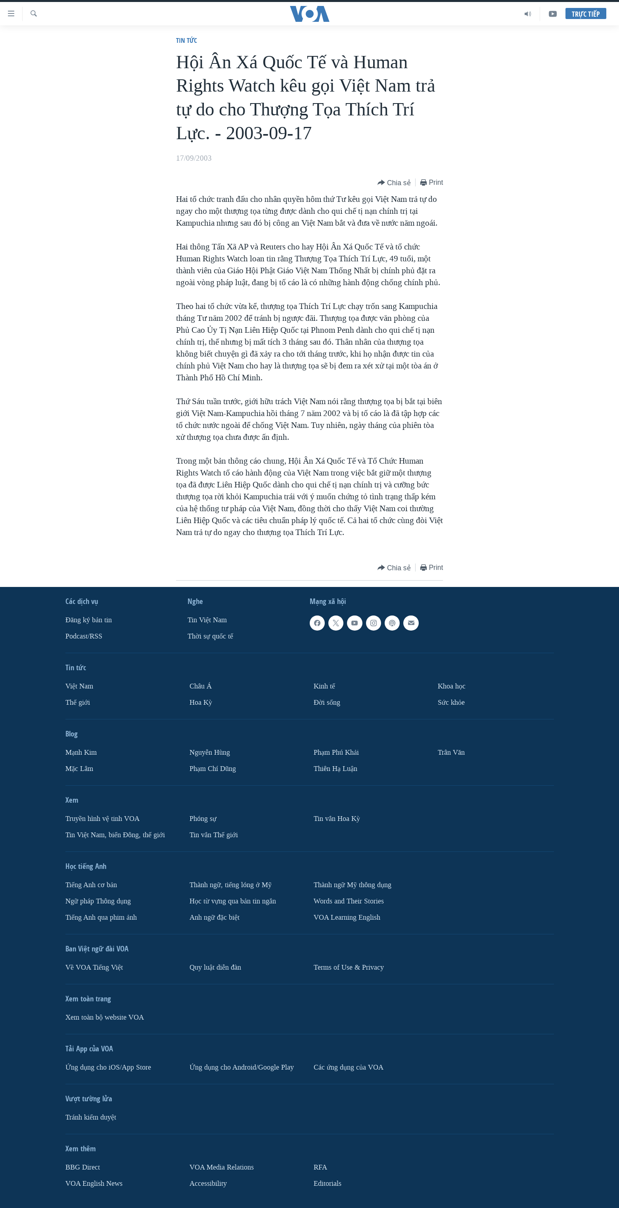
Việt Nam (79, 686)
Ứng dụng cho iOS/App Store (108, 1067)
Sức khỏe (451, 702)
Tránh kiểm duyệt (90, 1117)
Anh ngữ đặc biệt (215, 917)
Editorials (327, 1183)
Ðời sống (327, 702)
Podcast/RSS (83, 636)
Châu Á (201, 686)
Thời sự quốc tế (210, 636)
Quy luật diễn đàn (215, 967)
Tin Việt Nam (207, 620)
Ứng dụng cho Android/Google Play (242, 1067)
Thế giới (77, 702)
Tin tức (186, 40)
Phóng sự (203, 818)
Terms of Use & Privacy (349, 967)
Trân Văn (451, 752)
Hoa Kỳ (201, 702)
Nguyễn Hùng (210, 752)
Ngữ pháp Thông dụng (98, 901)
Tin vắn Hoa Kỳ (337, 818)
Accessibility (208, 1183)
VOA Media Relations (222, 1167)
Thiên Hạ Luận (335, 768)
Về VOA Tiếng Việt (94, 967)
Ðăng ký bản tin (88, 620)
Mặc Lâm (79, 768)
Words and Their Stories (349, 901)
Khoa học (452, 686)
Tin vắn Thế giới (214, 835)
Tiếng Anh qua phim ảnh (101, 917)
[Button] (394, 183)
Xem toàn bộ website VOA (104, 1017)
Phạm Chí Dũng (213, 768)
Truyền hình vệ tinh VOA (102, 818)
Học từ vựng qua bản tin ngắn (233, 901)
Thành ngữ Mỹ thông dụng (352, 885)
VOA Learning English (347, 917)
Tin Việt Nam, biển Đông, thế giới (115, 835)
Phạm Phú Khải (336, 752)
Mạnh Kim (81, 752)
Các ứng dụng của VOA (348, 1067)
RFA (320, 1167)
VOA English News (94, 1183)
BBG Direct (82, 1167)
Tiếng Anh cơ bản (91, 885)
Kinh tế (324, 686)
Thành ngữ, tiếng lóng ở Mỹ (231, 885)
